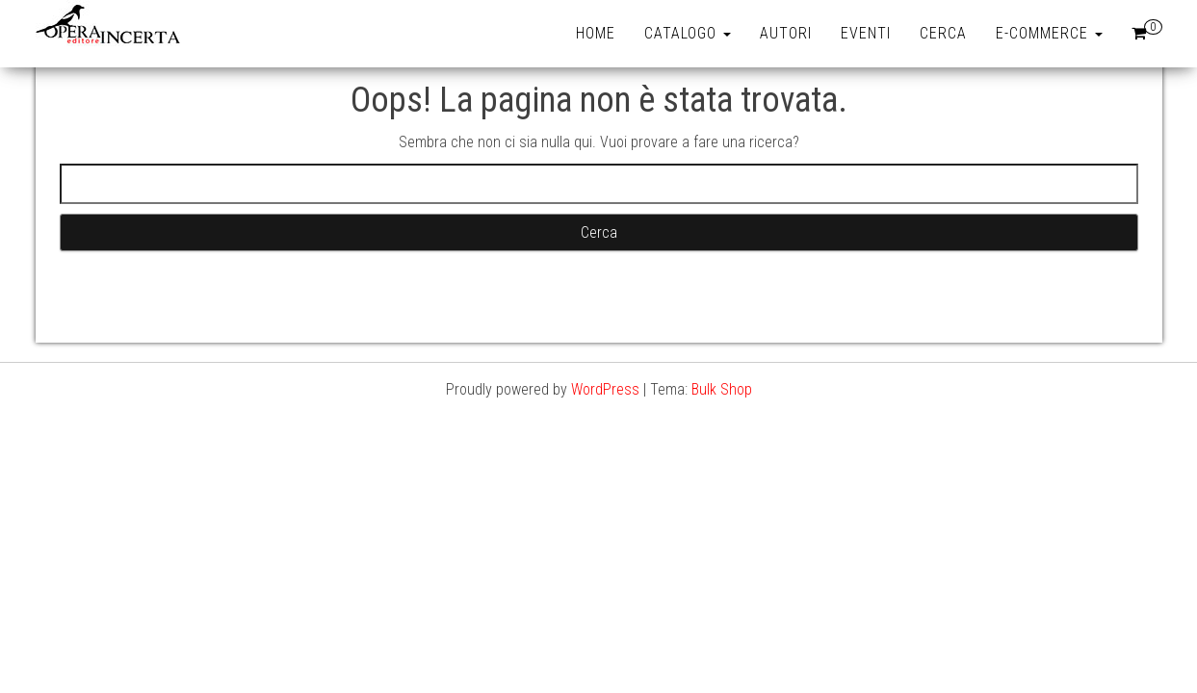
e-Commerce (1049, 33)
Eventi (866, 33)
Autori (786, 33)
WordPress (605, 389)
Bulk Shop (721, 389)
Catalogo (687, 33)
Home (595, 33)
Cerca (943, 33)
